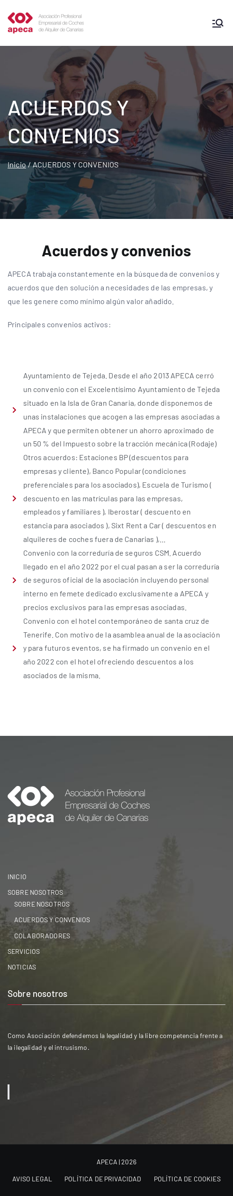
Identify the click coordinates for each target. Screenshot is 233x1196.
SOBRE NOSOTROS (35, 892)
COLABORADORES (42, 936)
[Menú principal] (217, 23)
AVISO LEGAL (32, 1179)
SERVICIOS (24, 951)
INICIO (17, 877)
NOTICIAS (22, 967)
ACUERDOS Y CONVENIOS (52, 920)
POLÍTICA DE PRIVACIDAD (103, 1179)
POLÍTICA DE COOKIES (187, 1179)
